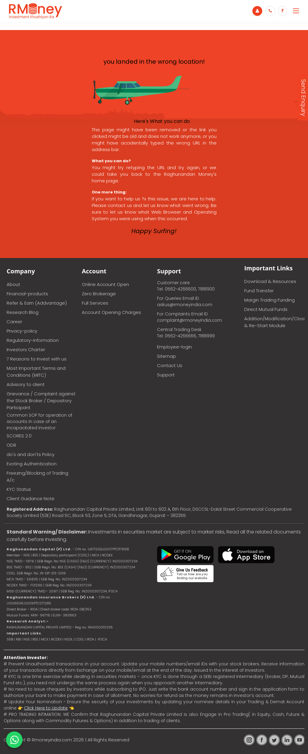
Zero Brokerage (99, 293)
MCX (44, 639)
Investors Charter (26, 349)
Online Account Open (105, 284)
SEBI (10, 639)
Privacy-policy (22, 331)
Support (166, 375)
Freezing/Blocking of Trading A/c (37, 476)
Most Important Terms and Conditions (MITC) (36, 371)
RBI (18, 639)
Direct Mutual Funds (266, 309)
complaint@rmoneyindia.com (189, 320)
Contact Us (169, 365)
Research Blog (22, 312)
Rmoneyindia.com (52, 740)
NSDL (69, 639)
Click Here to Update (46, 708)
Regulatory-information (33, 340)
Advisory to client (26, 384)
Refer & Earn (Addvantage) (37, 303)
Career (14, 321)
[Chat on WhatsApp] (14, 739)
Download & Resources (270, 281)
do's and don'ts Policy (30, 454)
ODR (11, 445)
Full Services (95, 303)
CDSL (79, 639)
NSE (26, 639)
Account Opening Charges (111, 312)
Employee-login (174, 347)
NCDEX (56, 639)
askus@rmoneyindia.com (184, 305)
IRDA (90, 639)
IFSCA (113, 591)
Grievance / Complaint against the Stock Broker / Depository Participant (41, 401)
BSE (35, 639)
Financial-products (27, 293)
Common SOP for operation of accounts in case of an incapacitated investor (39, 421)
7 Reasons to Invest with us (36, 359)
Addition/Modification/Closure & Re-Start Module (274, 322)
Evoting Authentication (32, 464)
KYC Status (19, 489)
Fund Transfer (259, 290)
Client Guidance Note (30, 498)
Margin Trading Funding (269, 300)
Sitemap (166, 356)
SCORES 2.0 (19, 436)
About (13, 284)
